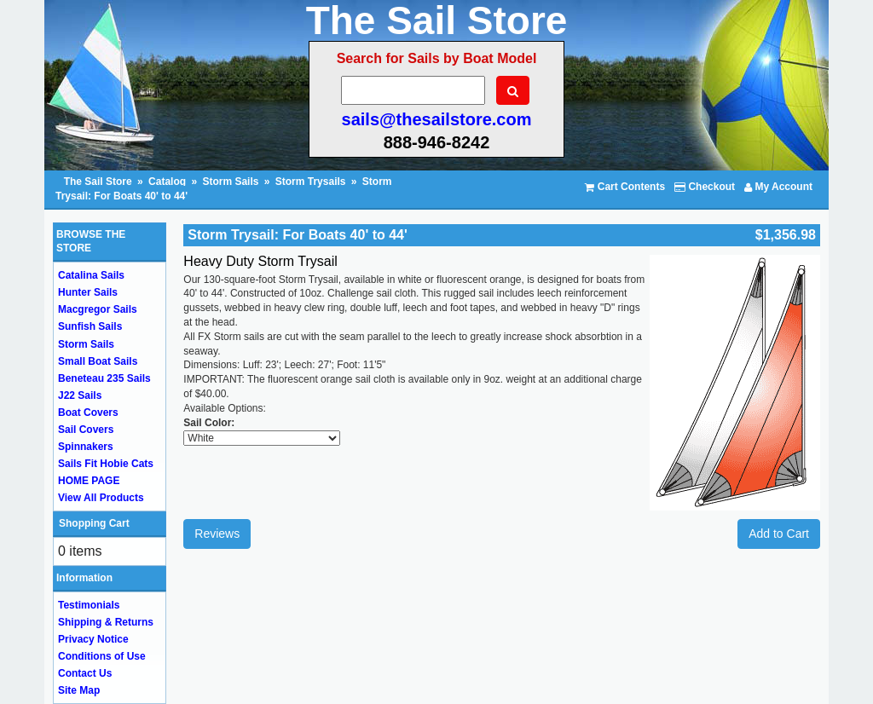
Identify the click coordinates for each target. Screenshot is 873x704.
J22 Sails (79, 395)
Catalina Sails (91, 275)
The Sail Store (99, 182)
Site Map (79, 690)
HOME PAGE (88, 481)
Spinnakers (85, 447)
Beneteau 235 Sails (104, 378)
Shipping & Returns (105, 622)
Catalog (167, 182)
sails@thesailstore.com (437, 119)
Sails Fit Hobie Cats (105, 464)
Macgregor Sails (97, 309)
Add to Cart (779, 533)
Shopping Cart (94, 523)
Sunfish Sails (90, 326)
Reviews (217, 533)
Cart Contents (625, 187)
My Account (778, 187)
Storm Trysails (310, 182)
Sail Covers (85, 430)
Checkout (704, 187)
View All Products (101, 498)
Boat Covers (88, 412)
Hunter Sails (88, 292)
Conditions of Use (102, 656)
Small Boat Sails (97, 361)
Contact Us (85, 673)
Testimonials (88, 605)
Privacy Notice (93, 639)
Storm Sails (230, 182)
